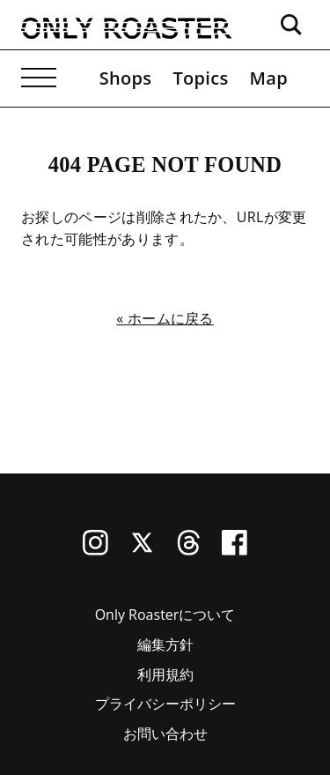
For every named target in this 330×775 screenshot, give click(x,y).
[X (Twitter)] (142, 550)
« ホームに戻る (165, 318)
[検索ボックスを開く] (291, 24)
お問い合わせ (165, 733)
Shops (125, 78)
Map (269, 78)
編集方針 (165, 644)
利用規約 (165, 674)
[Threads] (189, 550)
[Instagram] (95, 550)
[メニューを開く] (38, 78)
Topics (200, 78)
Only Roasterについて (165, 614)
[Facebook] (234, 550)
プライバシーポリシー (165, 703)
